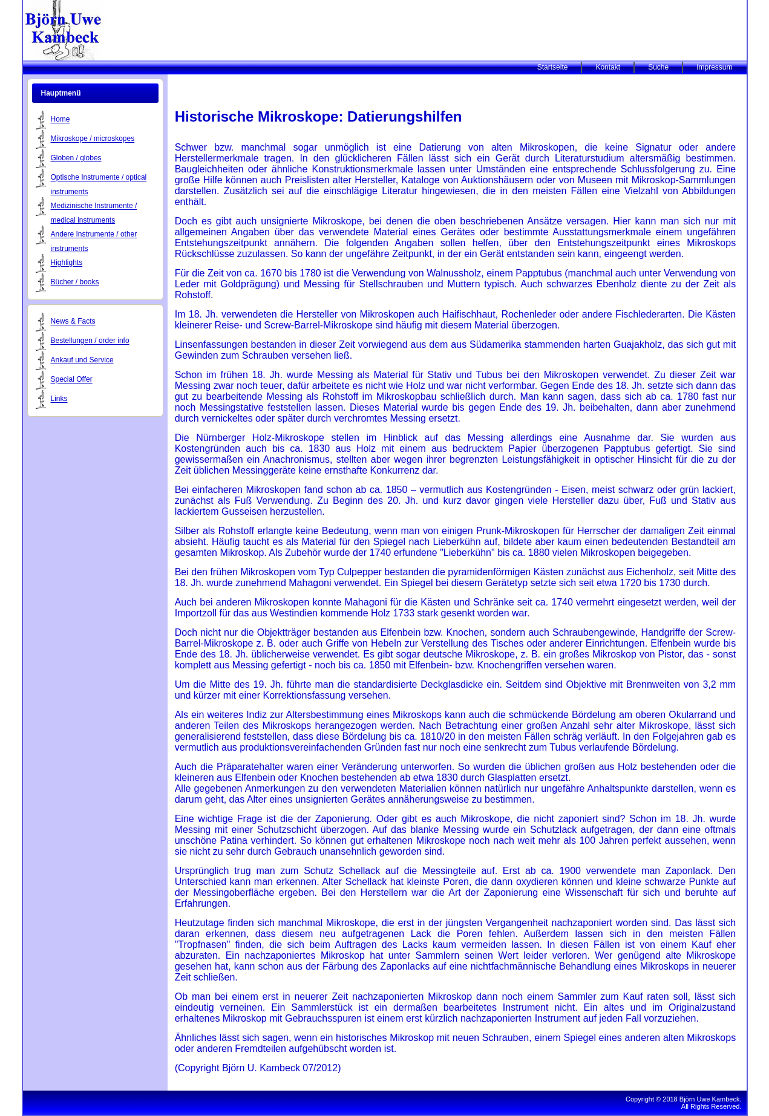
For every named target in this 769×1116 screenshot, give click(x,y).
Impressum (714, 67)
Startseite (552, 67)
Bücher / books (75, 282)
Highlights (67, 263)
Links (59, 399)
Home (60, 120)
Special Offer (72, 380)
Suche (658, 67)
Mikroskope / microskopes (93, 139)
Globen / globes (76, 158)
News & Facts (73, 322)
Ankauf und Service (82, 360)
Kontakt (607, 67)
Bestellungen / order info (90, 341)
